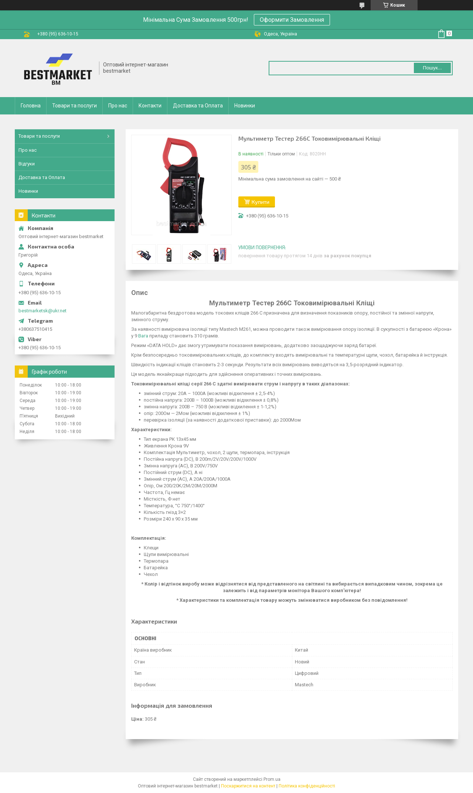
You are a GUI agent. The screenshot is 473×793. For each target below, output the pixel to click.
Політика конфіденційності (307, 786)
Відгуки (26, 164)
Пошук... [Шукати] (432, 68)
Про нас (117, 106)
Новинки (244, 106)
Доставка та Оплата (198, 106)
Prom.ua (271, 779)
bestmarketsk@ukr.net (42, 310)
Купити (260, 202)
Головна (31, 106)
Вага (143, 336)
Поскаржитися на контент (248, 786)
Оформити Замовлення (292, 19)
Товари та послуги (74, 106)
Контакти (150, 106)
